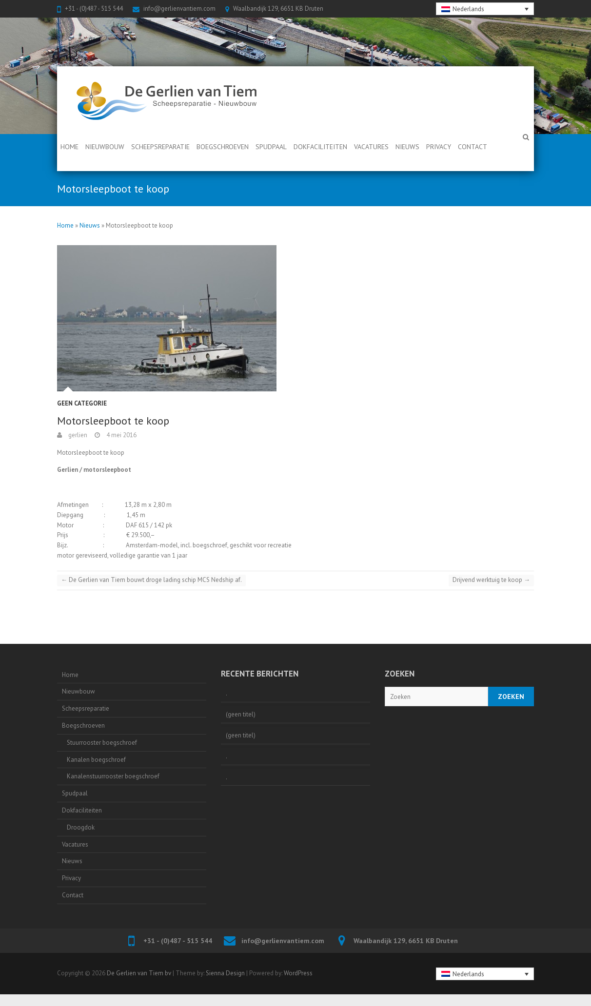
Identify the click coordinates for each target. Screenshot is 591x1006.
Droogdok (81, 827)
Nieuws (407, 146)
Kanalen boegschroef (96, 759)
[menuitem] (485, 8)
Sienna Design (225, 973)
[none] (485, 8)
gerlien (77, 435)
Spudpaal (271, 146)
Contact (472, 146)
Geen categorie (82, 403)
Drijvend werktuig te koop (491, 580)
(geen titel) (241, 714)
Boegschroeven (223, 146)
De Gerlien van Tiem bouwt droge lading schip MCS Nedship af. (151, 580)
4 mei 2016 (121, 435)
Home (69, 146)
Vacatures (371, 146)
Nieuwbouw (104, 146)
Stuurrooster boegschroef (102, 742)
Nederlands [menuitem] (468, 9)
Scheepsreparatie (160, 146)
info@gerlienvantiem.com (179, 8)
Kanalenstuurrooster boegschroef (113, 776)
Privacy (438, 146)
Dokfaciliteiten (320, 146)
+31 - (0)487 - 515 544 (94, 8)
